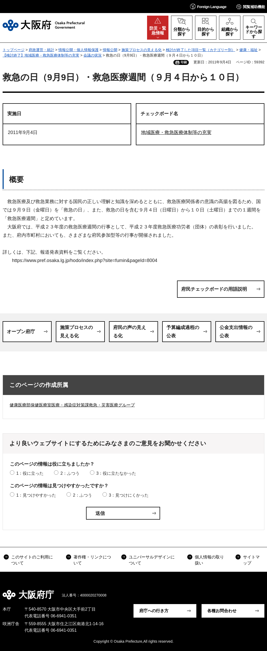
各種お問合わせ (221, 611)
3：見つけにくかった (129, 495)
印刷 (184, 62)
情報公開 (110, 50)
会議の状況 (92, 55)
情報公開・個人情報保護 (78, 50)
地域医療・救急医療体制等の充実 (176, 132)
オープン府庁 (21, 331)
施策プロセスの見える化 (142, 50)
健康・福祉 (248, 50)
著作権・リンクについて (92, 560)
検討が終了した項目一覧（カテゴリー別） (200, 50)
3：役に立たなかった (116, 473)
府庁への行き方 (153, 611)
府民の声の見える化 (129, 331)
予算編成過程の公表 (182, 331)
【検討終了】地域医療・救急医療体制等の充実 (41, 55)
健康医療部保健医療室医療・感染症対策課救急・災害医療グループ (72, 405)
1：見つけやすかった (36, 495)
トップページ (14, 50)
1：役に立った (30, 473)
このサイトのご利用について (32, 560)
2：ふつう (70, 473)
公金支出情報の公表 (236, 331)
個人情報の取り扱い (209, 560)
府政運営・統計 (41, 50)
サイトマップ (251, 560)
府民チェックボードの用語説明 (214, 289)
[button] (208, 6)
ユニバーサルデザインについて (152, 560)
